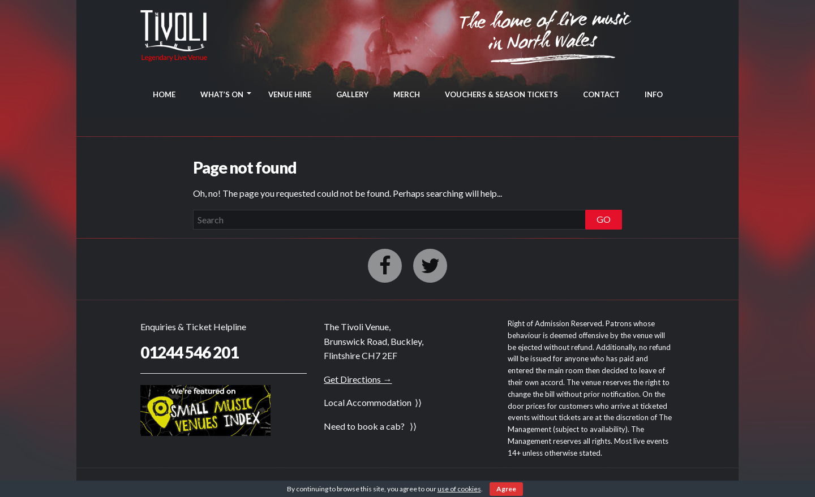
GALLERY (352, 94)
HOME (164, 94)
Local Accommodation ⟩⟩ (373, 402)
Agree (506, 489)
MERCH (406, 94)
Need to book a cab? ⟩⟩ (370, 426)
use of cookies (459, 489)
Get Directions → (358, 379)
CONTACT (601, 94)
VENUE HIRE (289, 94)
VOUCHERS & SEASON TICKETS (501, 94)
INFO (654, 94)
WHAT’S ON (221, 94)
